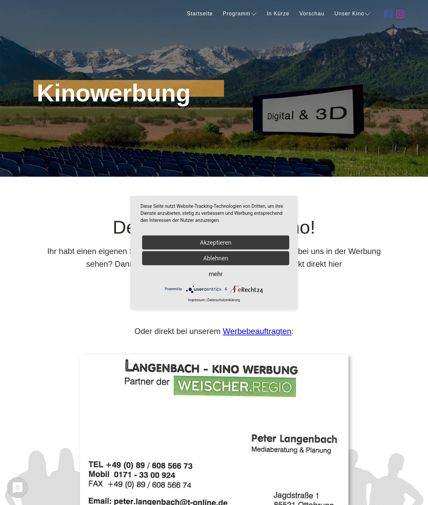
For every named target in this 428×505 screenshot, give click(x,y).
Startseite (200, 13)
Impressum (196, 300)
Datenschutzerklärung (223, 300)
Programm (239, 13)
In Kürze (278, 13)
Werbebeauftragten (257, 331)
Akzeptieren (216, 242)
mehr (215, 273)
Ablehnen (215, 257)
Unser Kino (352, 13)
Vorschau (311, 13)
